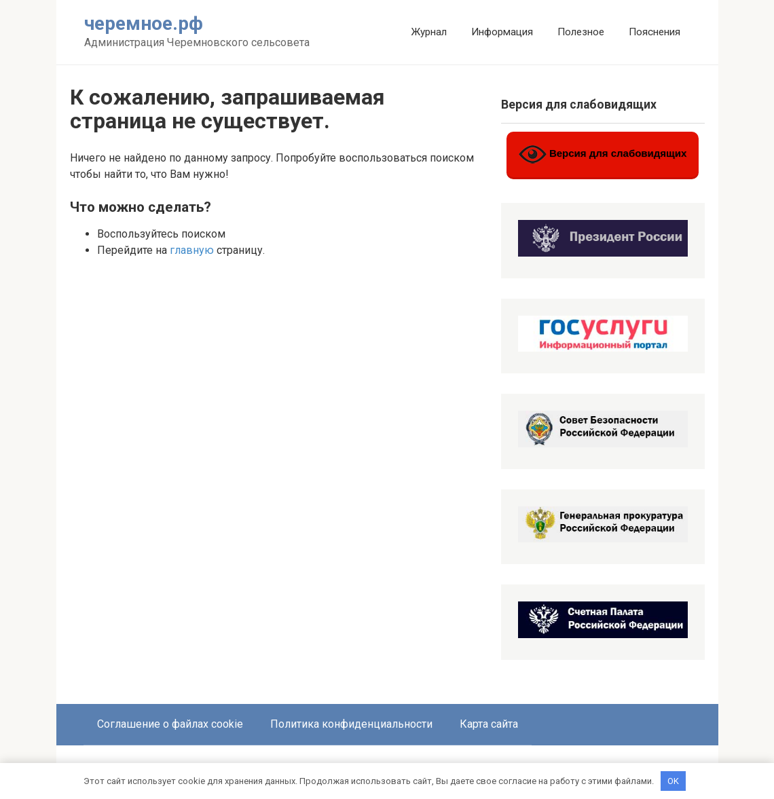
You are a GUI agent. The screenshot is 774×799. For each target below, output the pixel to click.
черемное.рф (143, 23)
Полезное (580, 32)
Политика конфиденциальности (351, 724)
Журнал (429, 32)
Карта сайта (489, 724)
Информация (502, 32)
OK (673, 780)
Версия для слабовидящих (603, 154)
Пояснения (654, 32)
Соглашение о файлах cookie (170, 724)
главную (192, 250)
